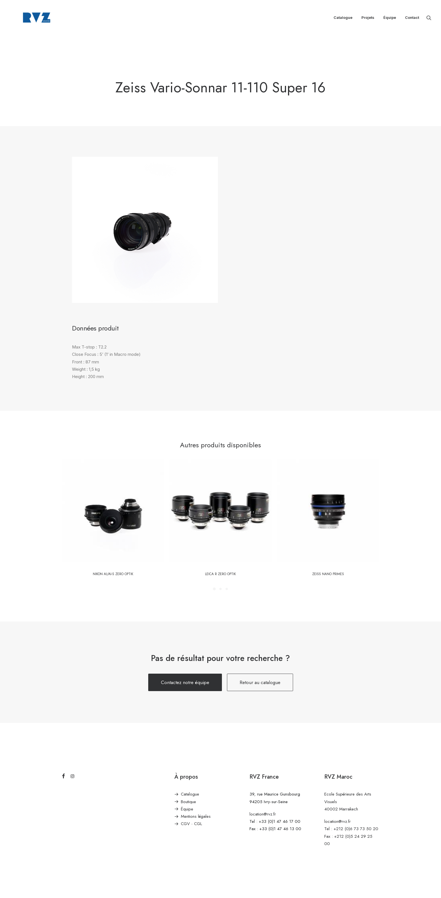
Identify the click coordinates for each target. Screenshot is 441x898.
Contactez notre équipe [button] (185, 682)
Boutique (188, 802)
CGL (198, 824)
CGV (185, 824)
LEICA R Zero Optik (220, 574)
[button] (428, 19)
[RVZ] (30, 19)
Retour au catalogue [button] (260, 682)
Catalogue (343, 19)
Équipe (389, 19)
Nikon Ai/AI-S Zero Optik (113, 574)
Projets (367, 19)
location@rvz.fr (262, 814)
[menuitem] (343, 19)
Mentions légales (196, 816)
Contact (412, 19)
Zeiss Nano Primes (328, 574)
